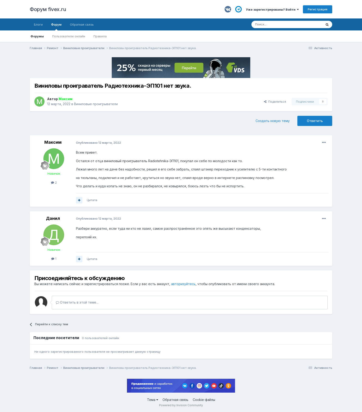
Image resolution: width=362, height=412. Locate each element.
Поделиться (275, 101)
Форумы (37, 36)
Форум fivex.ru (48, 9)
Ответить (315, 121)
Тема (152, 400)
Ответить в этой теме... (77, 302)
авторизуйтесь (183, 284)
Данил (53, 218)
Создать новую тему (273, 121)
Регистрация (317, 9)
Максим (53, 142)
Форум (56, 26)
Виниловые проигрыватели (96, 104)
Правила (100, 36)
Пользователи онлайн (68, 36)
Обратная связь (82, 24)
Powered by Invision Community (181, 405)
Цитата (92, 200)
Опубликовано (98, 142)
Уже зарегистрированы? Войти (272, 9)
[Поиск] (276, 24)
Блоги (38, 24)
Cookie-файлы (204, 400)
